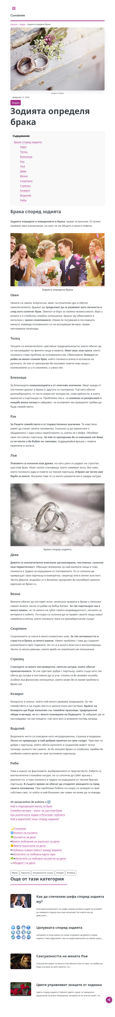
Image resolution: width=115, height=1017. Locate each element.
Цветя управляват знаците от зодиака (69, 984)
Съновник (20, 828)
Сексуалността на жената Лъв (62, 956)
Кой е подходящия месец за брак (31, 806)
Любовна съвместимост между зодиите (37, 850)
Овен (23, 147)
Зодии (22, 24)
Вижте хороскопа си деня (30, 845)
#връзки (25, 872)
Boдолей (25, 195)
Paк (22, 161)
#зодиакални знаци (43, 872)
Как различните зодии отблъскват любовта (37, 814)
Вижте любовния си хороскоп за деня (35, 841)
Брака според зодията (28, 142)
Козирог (25, 190)
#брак (15, 872)
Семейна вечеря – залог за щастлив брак (36, 810)
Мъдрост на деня (24, 862)
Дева (23, 171)
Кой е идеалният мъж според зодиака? (34, 819)
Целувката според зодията (59, 927)
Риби (23, 200)
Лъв (22, 166)
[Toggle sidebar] (14, 8)
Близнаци (26, 156)
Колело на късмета (25, 832)
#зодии (60, 872)
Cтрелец (25, 185)
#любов (71, 872)
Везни (24, 176)
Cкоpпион (26, 181)
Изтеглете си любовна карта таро (34, 854)
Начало (14, 24)
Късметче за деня (25, 837)
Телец (23, 151)
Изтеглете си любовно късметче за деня (40, 858)
